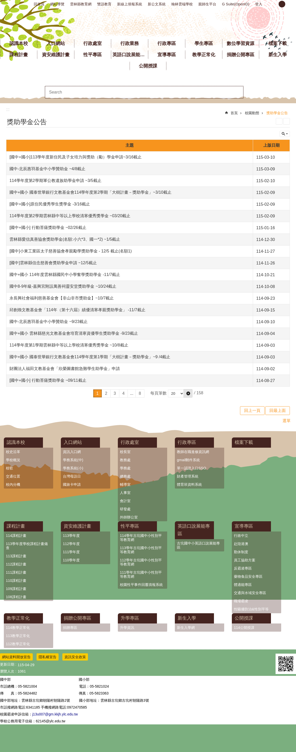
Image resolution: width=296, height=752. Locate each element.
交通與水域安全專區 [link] (250, 593)
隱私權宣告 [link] (47, 657)
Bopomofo (286, 121)
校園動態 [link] (252, 113)
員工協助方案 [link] (244, 560)
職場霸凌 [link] (241, 601)
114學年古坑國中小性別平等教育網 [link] (141, 538)
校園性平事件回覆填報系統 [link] (141, 585)
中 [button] (282, 4)
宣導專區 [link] (166, 54)
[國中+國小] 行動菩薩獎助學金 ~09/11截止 (47, 380)
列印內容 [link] (279, 121)
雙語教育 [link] (104, 4)
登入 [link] (258, 4)
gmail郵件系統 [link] (188, 460)
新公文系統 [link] (157, 4)
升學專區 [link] (130, 618)
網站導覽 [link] (57, 4)
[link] (286, 664)
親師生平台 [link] (207, 4)
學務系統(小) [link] (73, 468)
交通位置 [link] (13, 476)
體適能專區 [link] (243, 585)
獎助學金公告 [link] (277, 113)
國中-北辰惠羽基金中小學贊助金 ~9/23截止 (48, 321)
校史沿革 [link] (13, 452)
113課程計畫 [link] (16, 556)
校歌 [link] (9, 468)
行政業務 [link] (129, 43)
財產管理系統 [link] (187, 476)
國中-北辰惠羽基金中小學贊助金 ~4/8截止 (47, 169)
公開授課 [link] (148, 65)
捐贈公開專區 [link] (240, 54)
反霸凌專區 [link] (243, 568)
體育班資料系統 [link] (189, 484)
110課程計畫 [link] (16, 581)
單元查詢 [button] (285, 134)
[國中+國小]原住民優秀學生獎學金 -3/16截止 (49, 204)
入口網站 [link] (56, 43)
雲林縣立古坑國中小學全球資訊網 (148, 23)
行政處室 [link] (92, 43)
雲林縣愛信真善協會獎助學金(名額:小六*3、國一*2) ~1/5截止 (64, 239)
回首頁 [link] (39, 4)
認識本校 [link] (18, 43)
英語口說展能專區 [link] (130, 54)
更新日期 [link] (7, 664)
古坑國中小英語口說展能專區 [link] (198, 545)
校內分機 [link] (13, 484)
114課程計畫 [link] (16, 536)
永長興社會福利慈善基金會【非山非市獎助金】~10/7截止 (61, 298)
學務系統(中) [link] (73, 460)
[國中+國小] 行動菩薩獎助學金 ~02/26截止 (47, 227)
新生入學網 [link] (186, 628)
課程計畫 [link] (18, 54)
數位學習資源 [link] (240, 43)
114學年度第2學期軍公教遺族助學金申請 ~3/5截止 (55, 180)
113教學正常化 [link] (18, 636)
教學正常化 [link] (203, 54)
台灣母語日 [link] (72, 476)
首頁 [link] (234, 113)
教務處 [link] (125, 460)
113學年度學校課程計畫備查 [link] (27, 546)
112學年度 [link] (71, 544)
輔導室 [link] (125, 484)
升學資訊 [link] (127, 628)
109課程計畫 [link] (16, 589)
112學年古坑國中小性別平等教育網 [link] (141, 562)
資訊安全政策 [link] (75, 657)
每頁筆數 (158, 393)
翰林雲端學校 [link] (182, 4)
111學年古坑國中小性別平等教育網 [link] (141, 574)
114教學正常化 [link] (18, 628)
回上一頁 (252, 410)
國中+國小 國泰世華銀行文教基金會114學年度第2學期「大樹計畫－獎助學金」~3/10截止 (90, 192)
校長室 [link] (125, 452)
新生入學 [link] (277, 54)
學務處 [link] (125, 468)
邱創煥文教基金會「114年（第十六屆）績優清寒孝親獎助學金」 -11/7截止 (77, 310)
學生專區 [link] (204, 43)
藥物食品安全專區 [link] (248, 576)
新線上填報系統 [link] (129, 4)
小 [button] (273, 4)
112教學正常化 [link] (18, 644)
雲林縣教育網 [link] (81, 4)
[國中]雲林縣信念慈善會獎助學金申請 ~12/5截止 (53, 263)
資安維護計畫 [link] (56, 54)
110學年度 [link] (71, 560)
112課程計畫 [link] (16, 564)
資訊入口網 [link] (72, 452)
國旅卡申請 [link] (72, 484)
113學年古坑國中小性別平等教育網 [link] (141, 550)
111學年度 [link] (71, 552)
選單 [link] (286, 421)
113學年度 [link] (71, 536)
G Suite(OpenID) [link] (235, 4)
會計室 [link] (125, 501)
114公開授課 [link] (244, 628)
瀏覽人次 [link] (7, 671)
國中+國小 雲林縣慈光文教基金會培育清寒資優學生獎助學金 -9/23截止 (73, 333)
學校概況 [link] (13, 460)
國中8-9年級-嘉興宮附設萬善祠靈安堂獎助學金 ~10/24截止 (62, 286)
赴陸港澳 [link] (241, 544)
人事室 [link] (125, 493)
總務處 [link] (125, 476)
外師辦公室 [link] (129, 517)
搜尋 (237, 92)
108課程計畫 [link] (16, 597)
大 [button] (290, 4)
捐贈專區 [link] (70, 628)
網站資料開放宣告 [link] (16, 657)
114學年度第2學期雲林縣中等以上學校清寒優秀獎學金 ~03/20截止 (69, 216)
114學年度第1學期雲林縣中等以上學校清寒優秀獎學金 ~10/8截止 (68, 345)
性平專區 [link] (92, 54)
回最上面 (277, 410)
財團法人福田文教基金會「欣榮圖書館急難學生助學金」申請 (64, 368)
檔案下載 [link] (277, 43)
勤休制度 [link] (241, 552)
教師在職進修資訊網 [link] (193, 452)
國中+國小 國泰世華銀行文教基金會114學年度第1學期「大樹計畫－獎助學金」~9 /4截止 (89, 357)
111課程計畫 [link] (16, 572)
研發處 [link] (125, 509)
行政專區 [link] (166, 43)
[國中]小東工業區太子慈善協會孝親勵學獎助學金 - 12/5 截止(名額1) (70, 251)
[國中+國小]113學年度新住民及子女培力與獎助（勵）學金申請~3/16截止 (75, 157)
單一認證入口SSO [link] (191, 468)
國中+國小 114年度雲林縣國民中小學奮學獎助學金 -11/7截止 (64, 274)
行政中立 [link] (241, 536)
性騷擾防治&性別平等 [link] (251, 609)
